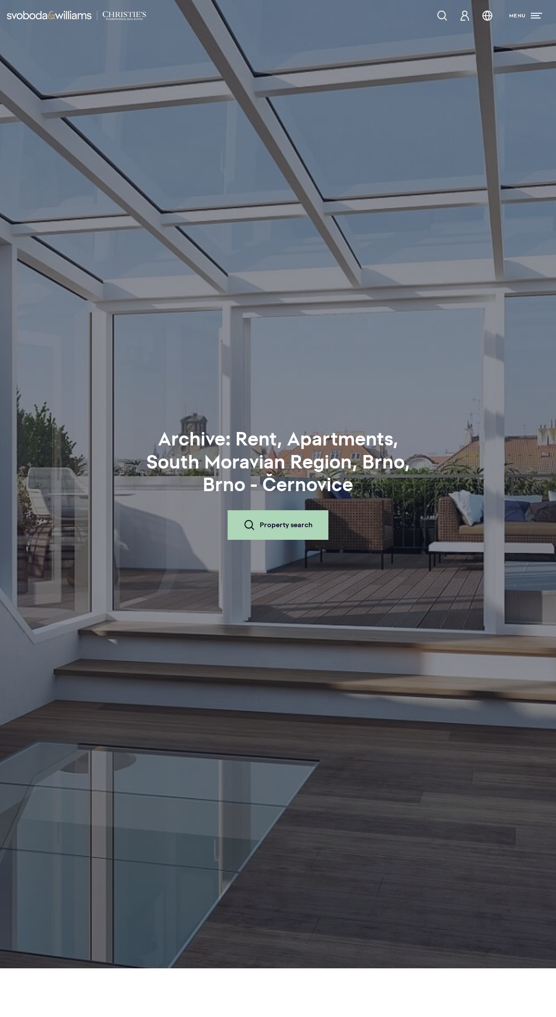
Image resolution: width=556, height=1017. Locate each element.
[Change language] (487, 16)
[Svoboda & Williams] (76, 15)
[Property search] (442, 16)
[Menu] (525, 15)
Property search (278, 525)
